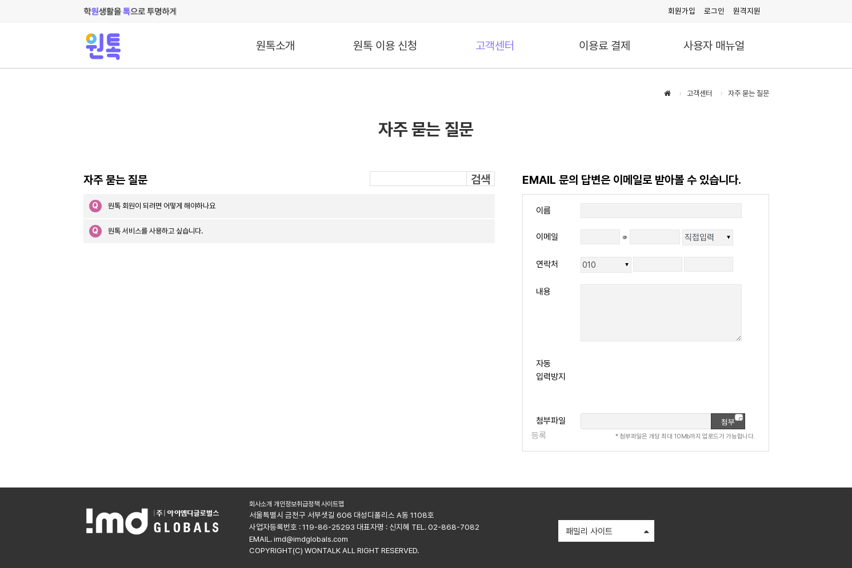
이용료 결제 (604, 46)
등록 (538, 435)
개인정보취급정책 (296, 504)
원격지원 (747, 10)
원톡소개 (275, 46)
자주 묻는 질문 (748, 93)
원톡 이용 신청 (385, 46)
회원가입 (681, 10)
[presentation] (667, 379)
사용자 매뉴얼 (714, 46)
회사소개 (260, 504)
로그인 (714, 10)
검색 (480, 179)
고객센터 (494, 46)
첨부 (732, 420)
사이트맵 (332, 504)
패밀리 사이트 (607, 532)
